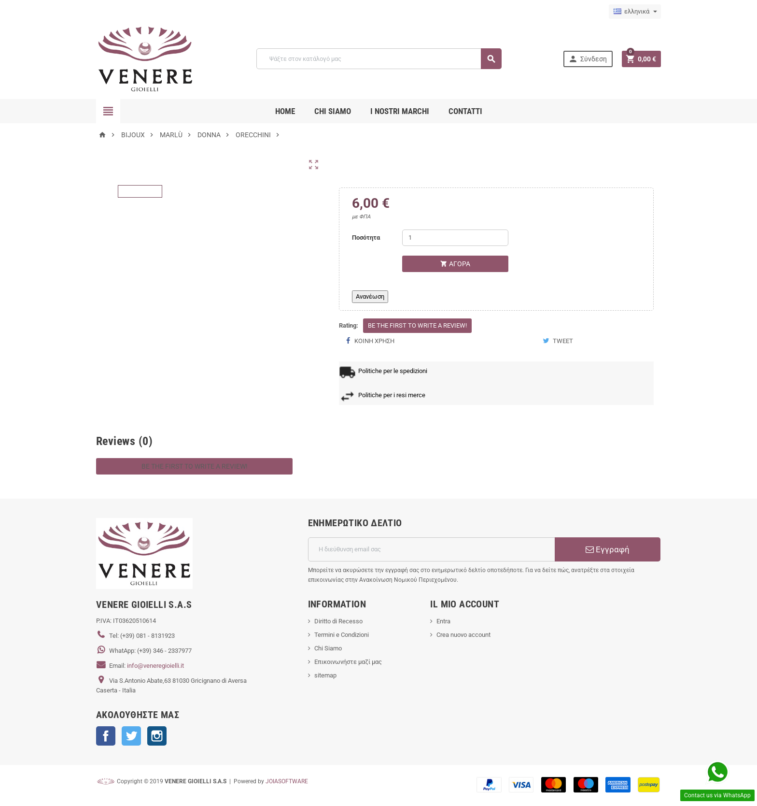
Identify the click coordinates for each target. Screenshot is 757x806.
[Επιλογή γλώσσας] (635, 11)
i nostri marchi (399, 111)
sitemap (325, 675)
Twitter (131, 736)
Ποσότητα (366, 237)
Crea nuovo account (463, 634)
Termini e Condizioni (341, 634)
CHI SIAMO (332, 111)
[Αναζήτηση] (378, 58)
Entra (443, 621)
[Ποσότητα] (455, 238)
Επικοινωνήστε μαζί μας (348, 661)
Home (285, 111)
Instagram (157, 736)
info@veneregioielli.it (155, 665)
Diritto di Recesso (338, 621)
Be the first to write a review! (417, 325)
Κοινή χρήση (370, 341)
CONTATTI (465, 111)
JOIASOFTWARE (287, 781)
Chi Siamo (328, 648)
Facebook (105, 736)
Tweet (558, 341)
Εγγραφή (608, 549)
